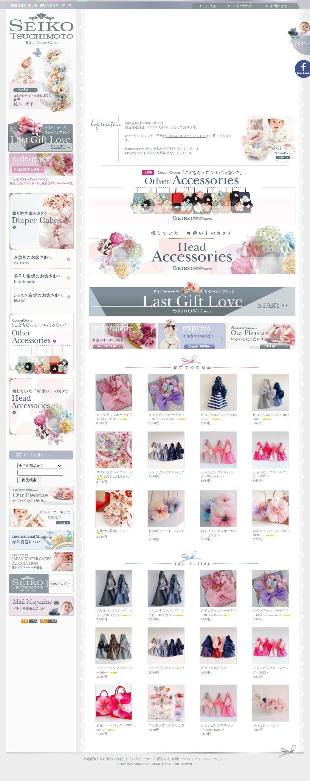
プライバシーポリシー (210, 759)
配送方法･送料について (174, 759)
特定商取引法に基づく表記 (103, 759)
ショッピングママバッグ (166, 472)
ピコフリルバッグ (214, 668)
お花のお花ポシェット (112, 531)
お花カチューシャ (266, 725)
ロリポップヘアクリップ (166, 725)
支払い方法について (140, 759)
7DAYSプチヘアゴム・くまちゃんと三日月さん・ (114, 475)
